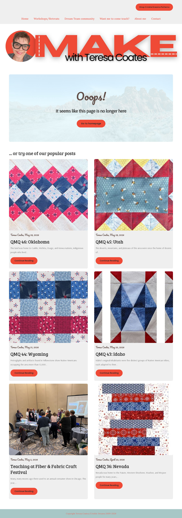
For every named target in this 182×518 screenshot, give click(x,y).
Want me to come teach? (114, 18)
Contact (156, 18)
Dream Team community (80, 18)
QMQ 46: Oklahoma (29, 242)
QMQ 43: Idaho (110, 354)
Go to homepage (91, 123)
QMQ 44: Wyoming (29, 354)
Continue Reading (23, 260)
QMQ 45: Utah (109, 242)
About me (140, 18)
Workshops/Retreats (46, 18)
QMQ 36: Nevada (112, 466)
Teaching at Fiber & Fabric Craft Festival (43, 469)
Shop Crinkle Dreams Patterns (154, 7)
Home (25, 18)
